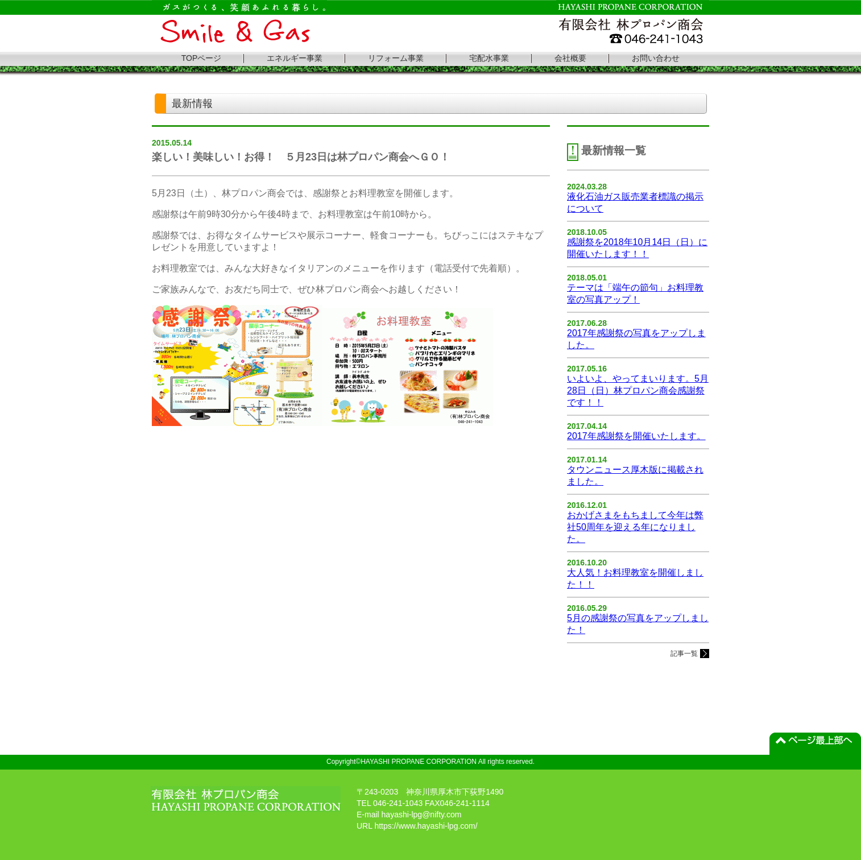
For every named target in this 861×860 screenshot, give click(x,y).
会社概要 (570, 58)
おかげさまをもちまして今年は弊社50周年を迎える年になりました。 (635, 527)
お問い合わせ (656, 58)
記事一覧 (684, 654)
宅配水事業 (489, 58)
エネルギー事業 (294, 58)
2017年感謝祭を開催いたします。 (636, 436)
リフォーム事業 (396, 58)
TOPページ (201, 58)
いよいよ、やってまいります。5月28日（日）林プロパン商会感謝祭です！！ (638, 390)
